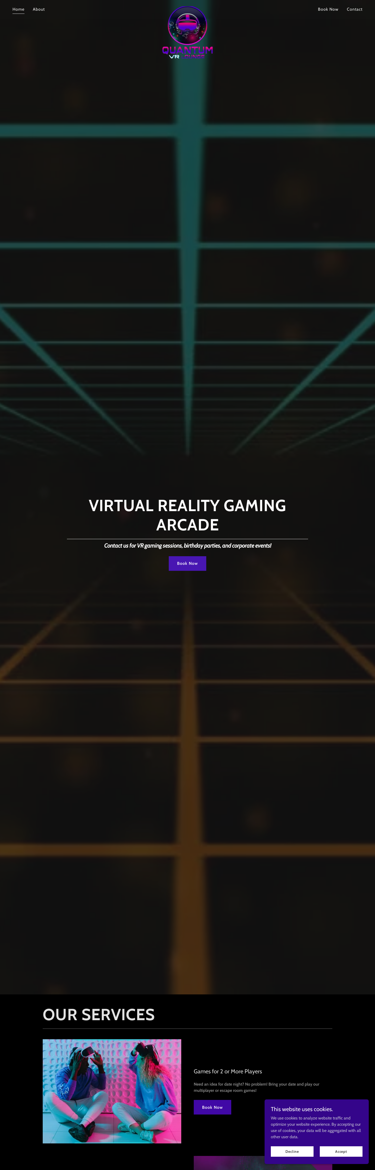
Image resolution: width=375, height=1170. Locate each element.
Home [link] (18, 9)
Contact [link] (354, 9)
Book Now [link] (328, 9)
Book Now (187, 563)
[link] (187, 8)
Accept (341, 1151)
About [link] (39, 9)
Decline (292, 1151)
